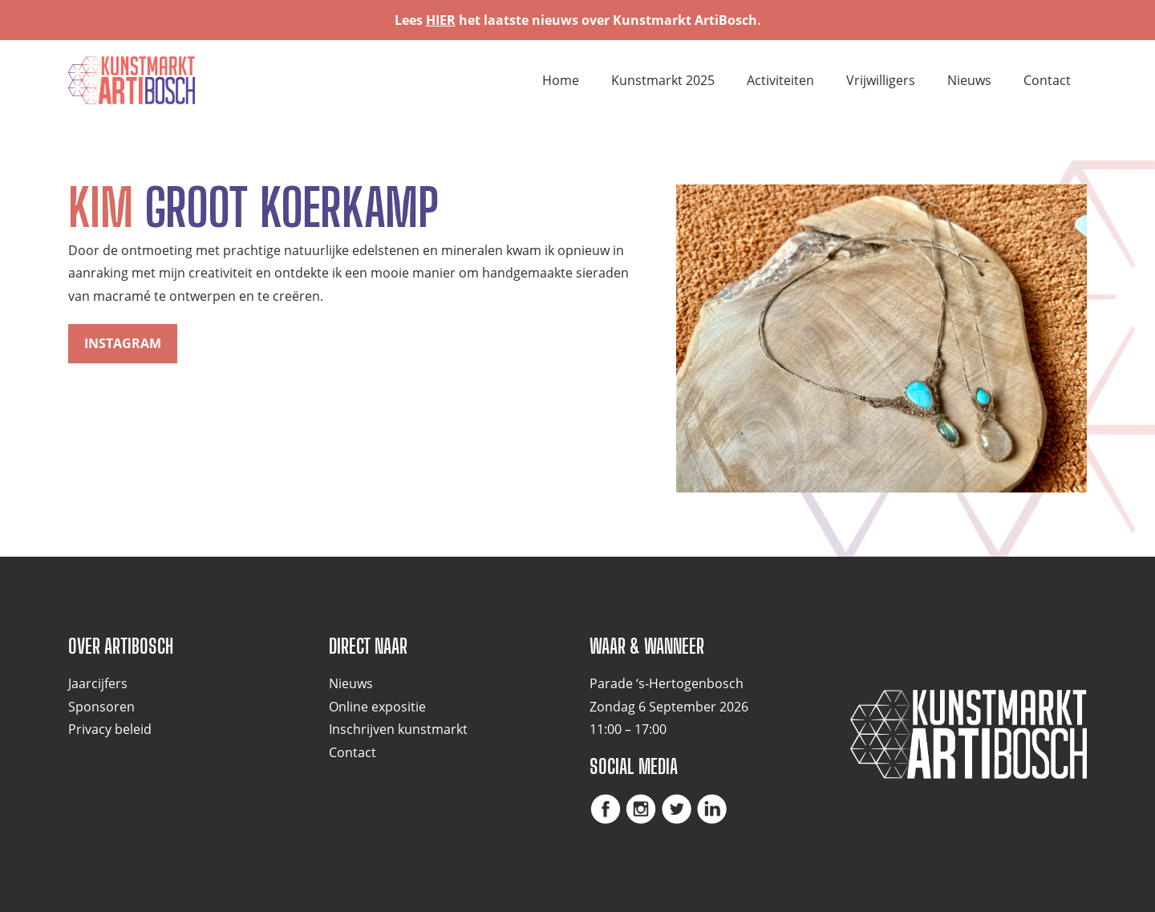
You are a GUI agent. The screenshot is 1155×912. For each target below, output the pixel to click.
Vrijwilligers (880, 80)
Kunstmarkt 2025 (663, 80)
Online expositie (377, 706)
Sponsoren (101, 706)
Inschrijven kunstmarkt (398, 729)
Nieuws (969, 80)
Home (560, 80)
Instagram (122, 343)
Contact (1047, 80)
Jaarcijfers (98, 683)
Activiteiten (780, 80)
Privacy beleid (110, 729)
